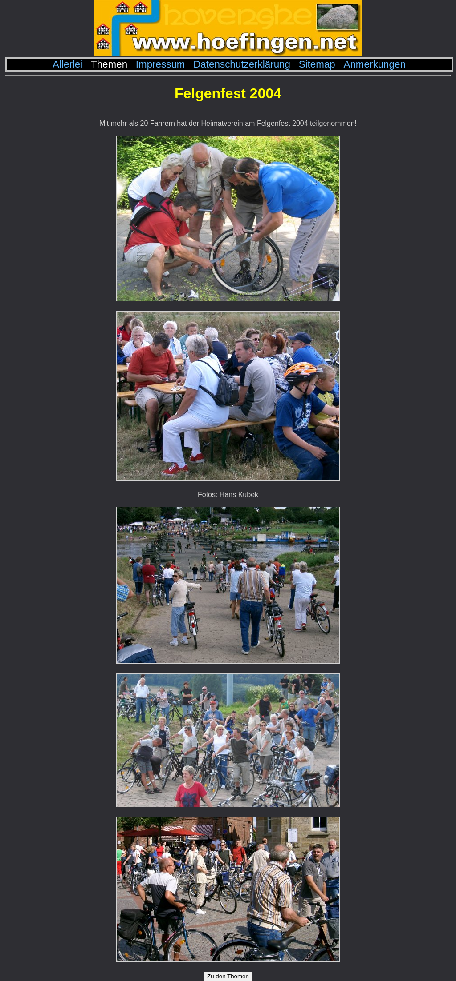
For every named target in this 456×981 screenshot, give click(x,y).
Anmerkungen (374, 64)
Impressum (160, 64)
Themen (109, 64)
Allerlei (67, 64)
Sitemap (317, 64)
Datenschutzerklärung (241, 64)
